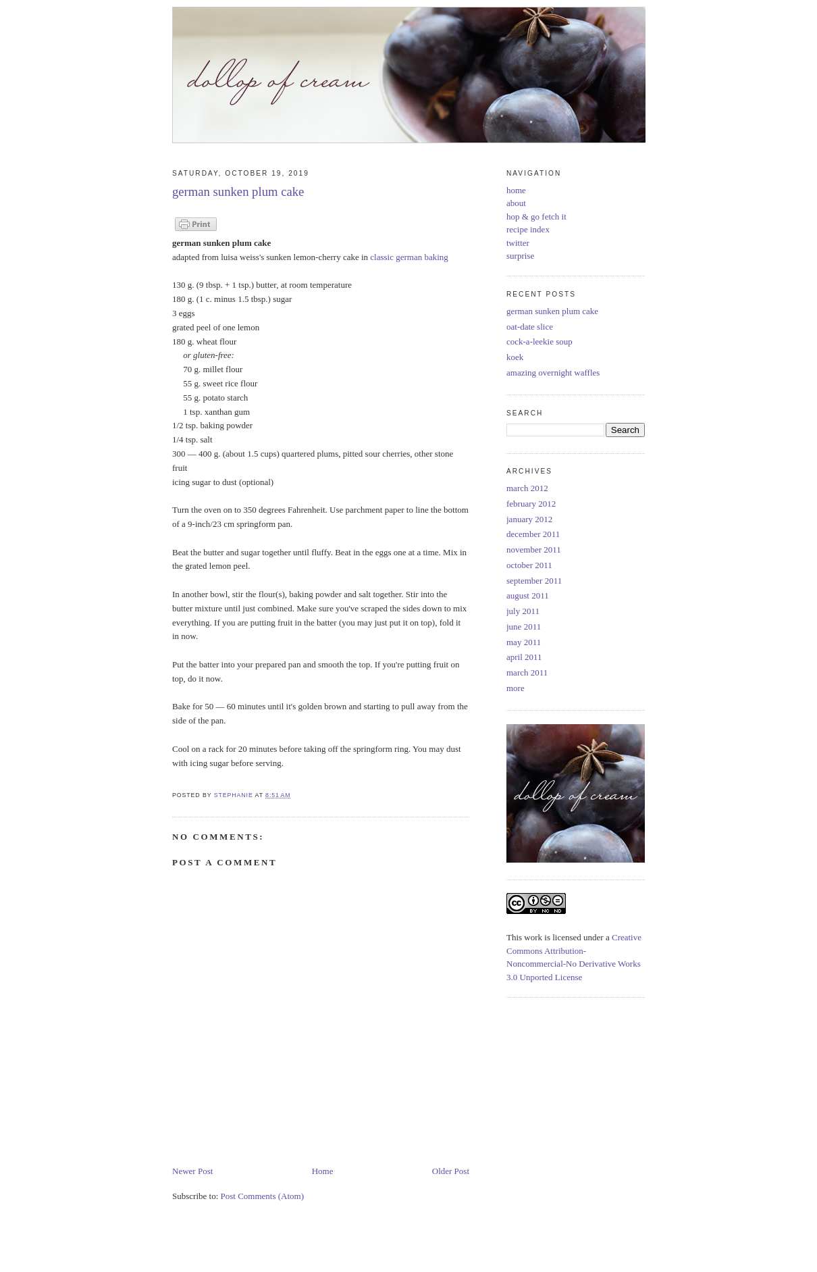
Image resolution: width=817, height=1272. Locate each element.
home (516, 190)
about (516, 203)
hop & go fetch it (536, 216)
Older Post (450, 1171)
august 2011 (527, 595)
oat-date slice (529, 327)
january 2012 (529, 519)
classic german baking (409, 257)
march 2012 (527, 488)
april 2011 (524, 657)
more (515, 688)
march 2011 (527, 672)
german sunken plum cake (552, 311)
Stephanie (234, 795)
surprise (520, 256)
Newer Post (192, 1171)
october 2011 (529, 565)
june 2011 (523, 626)
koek (514, 357)
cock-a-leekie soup (539, 341)
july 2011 (522, 611)
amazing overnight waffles (553, 372)
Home (323, 1171)
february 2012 (531, 504)
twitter (517, 243)
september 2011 (534, 581)
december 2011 (533, 534)
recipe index (528, 229)
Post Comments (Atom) (263, 1196)
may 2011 (523, 642)
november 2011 (533, 549)
